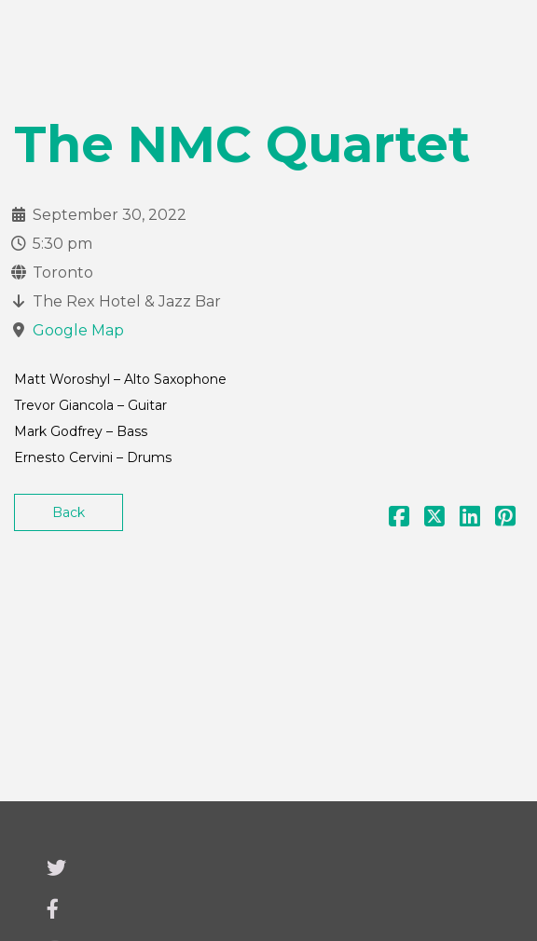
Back (68, 512)
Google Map (78, 330)
